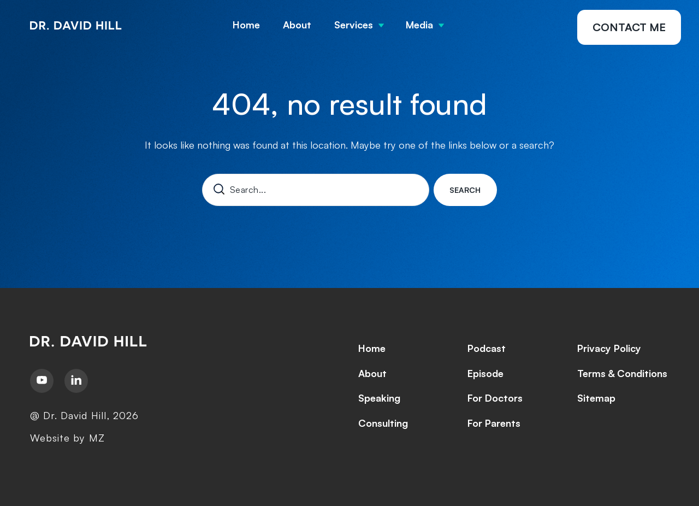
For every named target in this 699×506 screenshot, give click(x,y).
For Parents (493, 423)
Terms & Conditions (622, 373)
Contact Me (629, 27)
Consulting (383, 423)
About (297, 25)
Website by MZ (67, 438)
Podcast (486, 348)
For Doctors (495, 398)
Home (246, 25)
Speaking (379, 398)
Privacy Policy (609, 348)
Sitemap (596, 398)
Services (353, 25)
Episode (485, 373)
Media (419, 25)
